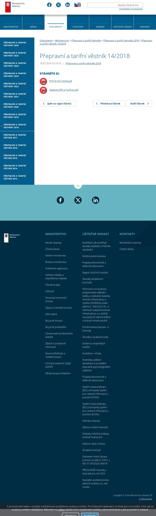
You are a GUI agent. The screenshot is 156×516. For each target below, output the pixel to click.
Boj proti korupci (54, 320)
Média (33, 26)
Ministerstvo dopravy (15, 6)
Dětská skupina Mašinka (57, 373)
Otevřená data (52, 284)
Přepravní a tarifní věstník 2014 (15, 167)
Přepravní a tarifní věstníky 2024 (15, 64)
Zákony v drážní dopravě (95, 427)
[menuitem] (11, 22)
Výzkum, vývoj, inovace (93, 443)
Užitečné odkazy (122, 26)
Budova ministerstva (55, 262)
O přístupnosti (145, 498)
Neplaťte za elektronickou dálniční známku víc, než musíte (95, 483)
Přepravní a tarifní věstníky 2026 (15, 44)
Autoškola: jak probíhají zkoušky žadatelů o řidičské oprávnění (96, 246)
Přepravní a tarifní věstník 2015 (15, 157)
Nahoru (78, 187)
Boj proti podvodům (55, 327)
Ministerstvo (11, 26)
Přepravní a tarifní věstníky (86, 40)
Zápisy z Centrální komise (58, 307)
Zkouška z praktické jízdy (95, 337)
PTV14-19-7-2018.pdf (60, 81)
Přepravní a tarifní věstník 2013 (15, 177)
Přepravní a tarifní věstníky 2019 (15, 116)
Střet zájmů (51, 314)
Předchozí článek (110, 103)
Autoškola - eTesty (91, 353)
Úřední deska (52, 249)
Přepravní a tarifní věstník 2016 (15, 146)
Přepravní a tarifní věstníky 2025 (15, 54)
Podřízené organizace (56, 268)
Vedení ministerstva (55, 255)
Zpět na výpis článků (59, 103)
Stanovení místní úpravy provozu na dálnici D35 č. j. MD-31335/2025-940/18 (96, 460)
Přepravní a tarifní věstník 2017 (15, 136)
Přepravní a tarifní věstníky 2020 (15, 105)
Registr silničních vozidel (95, 272)
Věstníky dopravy (91, 420)
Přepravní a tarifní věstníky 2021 (15, 95)
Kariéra (100, 26)
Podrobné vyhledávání (130, 9)
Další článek (137, 103)
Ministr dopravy (53, 242)
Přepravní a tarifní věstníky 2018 (15, 126)
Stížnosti (49, 291)
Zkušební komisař (91, 450)
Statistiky (78, 26)
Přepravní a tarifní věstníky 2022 (15, 85)
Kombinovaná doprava (94, 256)
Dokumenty (55, 26)
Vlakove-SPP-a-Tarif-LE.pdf (63, 90)
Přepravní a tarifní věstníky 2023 (15, 75)
